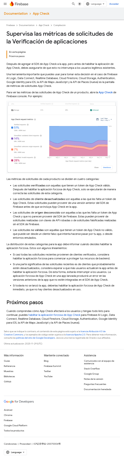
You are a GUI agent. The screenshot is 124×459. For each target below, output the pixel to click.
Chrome (8, 415)
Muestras (8, 371)
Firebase (10, 25)
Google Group (91, 373)
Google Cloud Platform (15, 425)
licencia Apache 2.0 (75, 334)
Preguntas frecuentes (95, 384)
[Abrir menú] (5, 4)
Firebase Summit (52, 366)
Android (8, 409)
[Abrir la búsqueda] (73, 4)
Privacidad (25, 444)
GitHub (7, 381)
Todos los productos (14, 430)
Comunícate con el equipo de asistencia (99, 362)
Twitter (47, 371)
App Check (41, 14)
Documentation (16, 14)
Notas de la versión (93, 378)
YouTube (48, 376)
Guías (7, 360)
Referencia (9, 366)
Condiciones (10, 444)
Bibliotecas (9, 376)
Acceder (114, 3)
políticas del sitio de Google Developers (35, 338)
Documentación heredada (97, 389)
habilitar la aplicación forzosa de (54, 315)
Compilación (59, 25)
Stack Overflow (92, 368)
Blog (46, 360)
